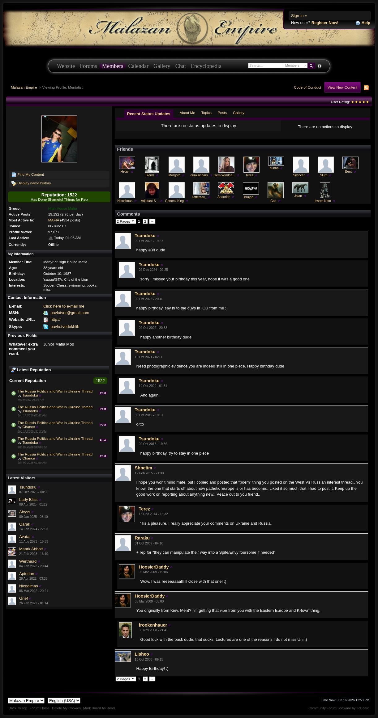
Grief (23, 598)
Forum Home (39, 708)
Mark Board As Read (99, 708)
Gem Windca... (224, 175)
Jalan (298, 196)
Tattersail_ (199, 197)
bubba (274, 168)
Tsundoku (30, 395)
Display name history (31, 183)
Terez (249, 175)
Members (112, 66)
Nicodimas (28, 586)
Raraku (142, 537)
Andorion (223, 197)
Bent (348, 171)
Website (66, 66)
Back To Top (18, 708)
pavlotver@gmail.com (69, 312)
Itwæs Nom (323, 201)
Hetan (125, 171)
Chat (180, 66)
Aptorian (26, 573)
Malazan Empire (24, 87)
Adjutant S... (149, 201)
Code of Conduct (307, 87)
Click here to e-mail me (63, 306)
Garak (24, 524)
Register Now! (324, 22)
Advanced (319, 66)
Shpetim (143, 467)
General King (174, 201)
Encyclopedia (206, 66)
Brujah (248, 197)
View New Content (342, 87)
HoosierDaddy (154, 567)
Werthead (28, 561)
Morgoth (174, 175)
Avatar (25, 536)
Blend (149, 175)
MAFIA (53, 220)
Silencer (299, 175)
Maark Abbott (31, 549)
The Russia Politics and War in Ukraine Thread (55, 391)
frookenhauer (153, 625)
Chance (29, 427)
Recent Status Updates (148, 113)
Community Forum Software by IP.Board (338, 708)
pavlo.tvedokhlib (64, 326)
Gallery (161, 66)
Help (362, 23)
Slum (323, 175)
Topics (206, 113)
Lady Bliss (28, 499)
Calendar (138, 66)
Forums (88, 66)
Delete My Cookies (66, 708)
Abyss (24, 512)
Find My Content (27, 174)
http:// (55, 319)
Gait (273, 201)
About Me (187, 113)
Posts (222, 113)
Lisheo (142, 654)
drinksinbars (199, 175)
